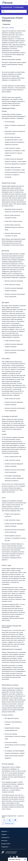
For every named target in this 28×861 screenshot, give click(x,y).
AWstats (11, 27)
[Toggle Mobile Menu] (26, 2)
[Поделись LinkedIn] (9, 820)
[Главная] (7, 2)
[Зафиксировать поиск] (3, 11)
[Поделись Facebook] (15, 820)
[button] (17, 859)
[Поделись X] (4, 820)
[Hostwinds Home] (2, 852)
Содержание (14, 24)
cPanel (7, 27)
